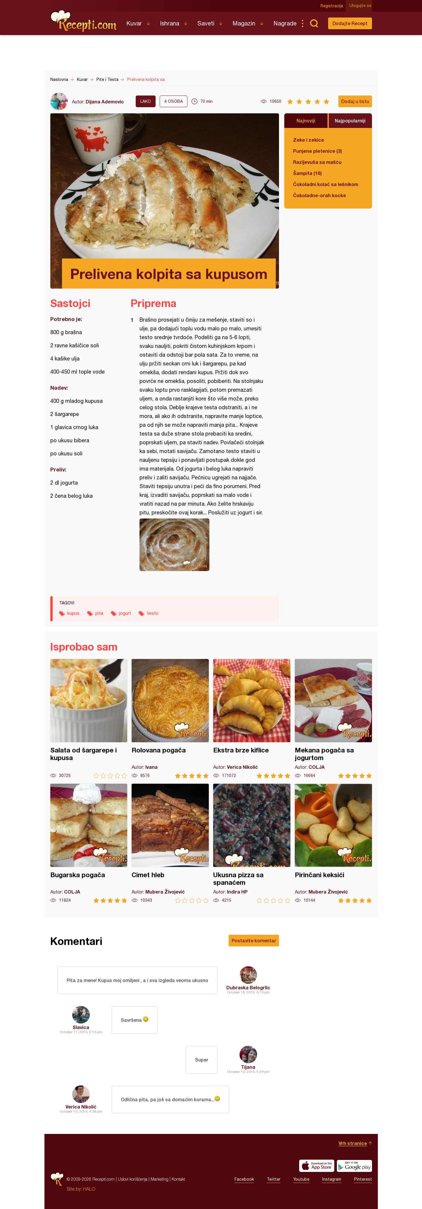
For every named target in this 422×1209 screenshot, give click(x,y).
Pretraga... (314, 23)
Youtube (301, 1179)
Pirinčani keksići (333, 843)
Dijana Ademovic (105, 101)
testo (153, 613)
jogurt (125, 613)
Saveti (205, 23)
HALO (89, 1188)
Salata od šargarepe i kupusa (89, 718)
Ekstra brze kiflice (251, 718)
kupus (73, 613)
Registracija (332, 6)
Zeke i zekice (308, 140)
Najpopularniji (350, 120)
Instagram (331, 1179)
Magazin (243, 23)
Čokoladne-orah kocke (319, 195)
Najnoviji (306, 120)
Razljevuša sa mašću (317, 162)
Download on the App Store (316, 1166)
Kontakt (178, 1179)
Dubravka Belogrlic (248, 987)
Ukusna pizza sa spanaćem (251, 843)
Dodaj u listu (355, 101)
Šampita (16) (307, 173)
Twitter (273, 1179)
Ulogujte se (361, 6)
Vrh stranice (353, 1143)
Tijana (248, 1067)
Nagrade (285, 23)
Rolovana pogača (170, 718)
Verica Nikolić (81, 1106)
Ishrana (169, 23)
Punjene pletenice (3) (317, 151)
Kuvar (134, 23)
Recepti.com (84, 21)
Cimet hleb (170, 843)
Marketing (159, 1179)
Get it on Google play (354, 1166)
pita (99, 613)
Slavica (81, 1027)
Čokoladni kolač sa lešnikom (325, 184)
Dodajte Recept (350, 23)
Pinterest (363, 1179)
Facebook (244, 1179)
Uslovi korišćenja (132, 1179)
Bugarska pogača (89, 843)
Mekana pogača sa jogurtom (333, 718)
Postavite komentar (254, 940)
